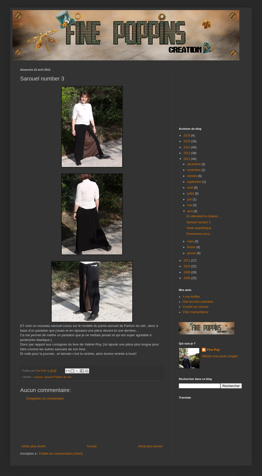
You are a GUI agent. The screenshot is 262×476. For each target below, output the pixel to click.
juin (190, 199)
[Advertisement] (92, 422)
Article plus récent (33, 446)
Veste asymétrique (198, 228)
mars (191, 241)
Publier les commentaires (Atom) (61, 453)
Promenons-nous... (199, 234)
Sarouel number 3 (198, 222)
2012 (187, 159)
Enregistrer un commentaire (45, 398)
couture (38, 376)
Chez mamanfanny (195, 312)
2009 (187, 272)
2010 (187, 266)
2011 (187, 260)
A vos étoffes (191, 296)
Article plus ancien (150, 446)
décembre (194, 164)
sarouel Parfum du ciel (57, 376)
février (191, 247)
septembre (194, 182)
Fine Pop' (213, 350)
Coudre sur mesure (196, 307)
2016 (187, 135)
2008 (187, 278)
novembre (194, 170)
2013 (187, 153)
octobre (192, 176)
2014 (187, 147)
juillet (191, 193)
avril (190, 211)
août (190, 187)
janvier (192, 253)
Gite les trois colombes (198, 302)
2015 (187, 141)
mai (190, 205)
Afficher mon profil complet (220, 356)
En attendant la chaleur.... (203, 216)
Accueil (92, 446)
